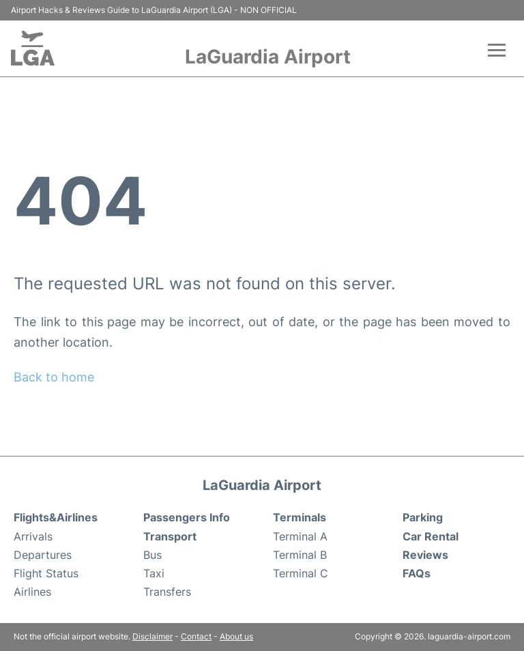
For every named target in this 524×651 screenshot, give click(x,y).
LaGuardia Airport (268, 56)
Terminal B (300, 555)
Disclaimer (152, 636)
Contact (196, 636)
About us (236, 636)
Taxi (153, 573)
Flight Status (46, 573)
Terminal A (300, 536)
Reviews (425, 555)
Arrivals (33, 536)
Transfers (167, 591)
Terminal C (300, 573)
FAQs (417, 573)
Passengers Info (186, 517)
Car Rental (430, 536)
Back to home (54, 377)
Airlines (32, 591)
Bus (152, 555)
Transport (169, 536)
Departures (43, 555)
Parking (423, 517)
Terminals (299, 517)
